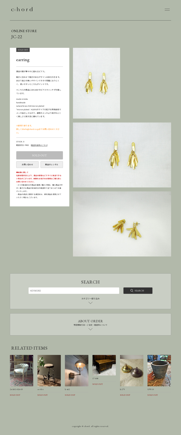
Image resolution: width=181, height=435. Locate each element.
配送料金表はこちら (39, 145)
